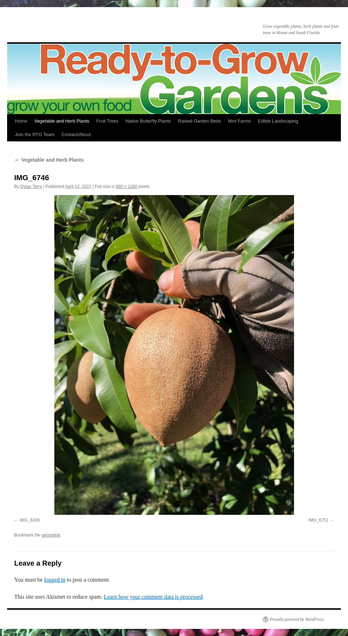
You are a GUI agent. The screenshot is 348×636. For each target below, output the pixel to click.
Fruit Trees (107, 121)
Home (21, 121)
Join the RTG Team (35, 134)
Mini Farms (239, 121)
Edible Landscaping (278, 121)
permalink (51, 535)
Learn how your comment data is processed (153, 597)
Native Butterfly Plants (148, 121)
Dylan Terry (31, 186)
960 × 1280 (126, 186)
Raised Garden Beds (199, 121)
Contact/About (76, 134)
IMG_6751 (318, 520)
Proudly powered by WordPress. (297, 619)
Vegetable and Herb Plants (61, 121)
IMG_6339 (29, 520)
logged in (54, 580)
